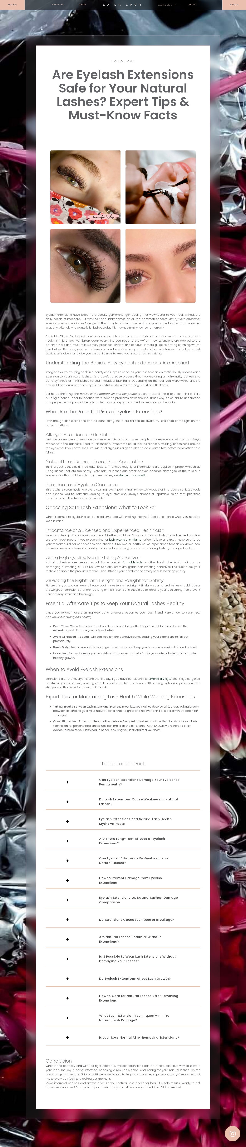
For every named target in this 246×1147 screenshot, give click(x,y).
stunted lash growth (132, 475)
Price (82, 4)
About (193, 4)
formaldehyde (132, 562)
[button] (166, 5)
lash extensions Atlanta (125, 540)
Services (58, 4)
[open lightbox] (85, 187)
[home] (122, 5)
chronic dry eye (159, 679)
